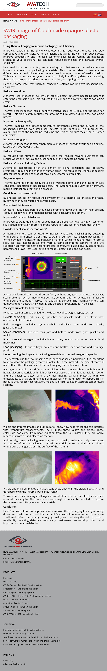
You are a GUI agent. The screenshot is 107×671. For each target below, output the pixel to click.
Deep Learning (10, 581)
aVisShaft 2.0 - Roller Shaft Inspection (20, 606)
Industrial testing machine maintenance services (26, 644)
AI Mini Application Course (15, 603)
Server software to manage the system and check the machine (32, 640)
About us (45, 14)
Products (22, 14)
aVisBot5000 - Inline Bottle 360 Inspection (22, 585)
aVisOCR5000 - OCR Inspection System (21, 614)
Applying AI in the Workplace (16, 610)
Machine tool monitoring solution (18, 633)
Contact (56, 14)
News (34, 14)
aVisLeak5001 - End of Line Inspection (20, 588)
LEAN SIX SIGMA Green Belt (16, 599)
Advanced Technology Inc (15, 664)
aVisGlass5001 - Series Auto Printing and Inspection (27, 596)
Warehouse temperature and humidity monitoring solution (30, 637)
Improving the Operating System (18, 592)
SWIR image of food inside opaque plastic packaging (44, 20)
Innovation (8, 578)
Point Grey (8, 660)
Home (10, 14)
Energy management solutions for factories (23, 630)
